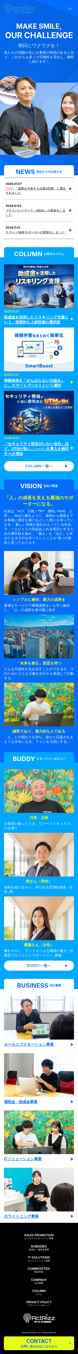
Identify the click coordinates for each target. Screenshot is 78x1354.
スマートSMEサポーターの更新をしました (35, 232)
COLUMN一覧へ (46, 466)
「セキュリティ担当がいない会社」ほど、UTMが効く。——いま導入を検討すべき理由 (36, 449)
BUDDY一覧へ (47, 965)
